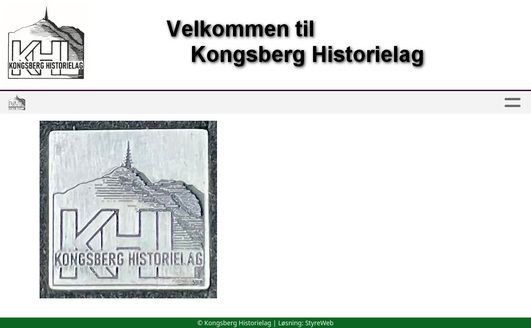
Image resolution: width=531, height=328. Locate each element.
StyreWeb (319, 322)
